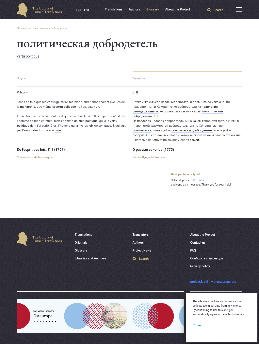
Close (197, 325)
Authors (134, 9)
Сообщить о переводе (206, 258)
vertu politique (28, 56)
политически (142, 130)
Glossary (152, 9)
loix (91, 126)
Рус (78, 9)
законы (208, 135)
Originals (81, 242)
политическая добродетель (49, 28)
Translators (141, 235)
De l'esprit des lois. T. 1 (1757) (41, 149)
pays (107, 126)
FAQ (193, 250)
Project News (142, 250)
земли (194, 140)
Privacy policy (200, 266)
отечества (233, 135)
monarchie (27, 107)
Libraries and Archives (90, 258)
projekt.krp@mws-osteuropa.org (213, 282)
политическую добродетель (192, 130)
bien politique (88, 121)
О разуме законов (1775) (153, 149)
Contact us (197, 242)
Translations (113, 9)
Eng (86, 9)
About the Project (177, 9)
